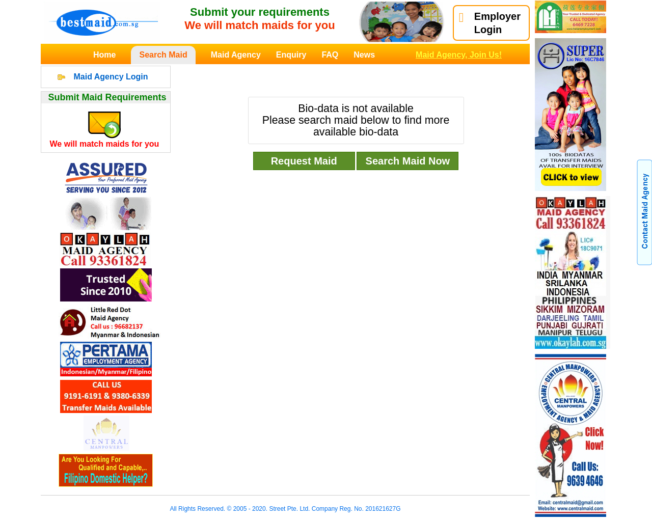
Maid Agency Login (110, 76)
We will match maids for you (104, 144)
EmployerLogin (490, 23)
